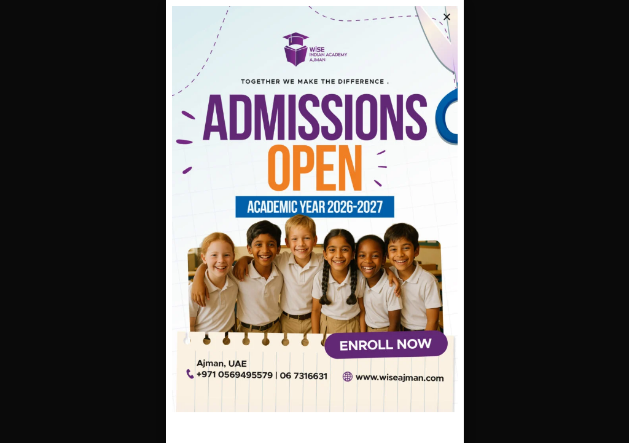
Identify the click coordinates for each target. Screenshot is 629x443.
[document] (314, 221)
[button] (446, 17)
